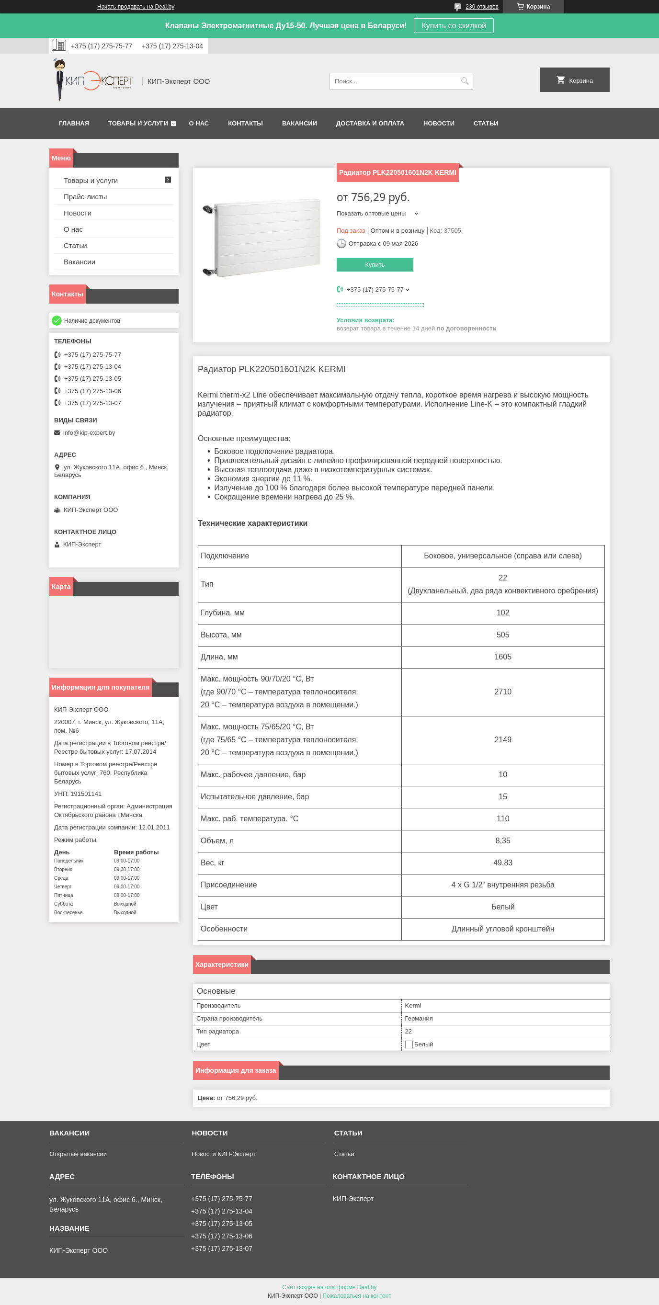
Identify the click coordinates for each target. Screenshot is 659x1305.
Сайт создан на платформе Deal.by (330, 1287)
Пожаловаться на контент (357, 1296)
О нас (199, 123)
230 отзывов (482, 6)
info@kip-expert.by (89, 432)
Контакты (245, 123)
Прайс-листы (85, 197)
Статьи (486, 123)
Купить (375, 264)
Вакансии (299, 123)
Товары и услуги (138, 123)
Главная (74, 123)
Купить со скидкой (453, 26)
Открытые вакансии (78, 1153)
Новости (438, 123)
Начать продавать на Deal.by (135, 6)
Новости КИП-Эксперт (223, 1153)
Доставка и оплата (370, 123)
